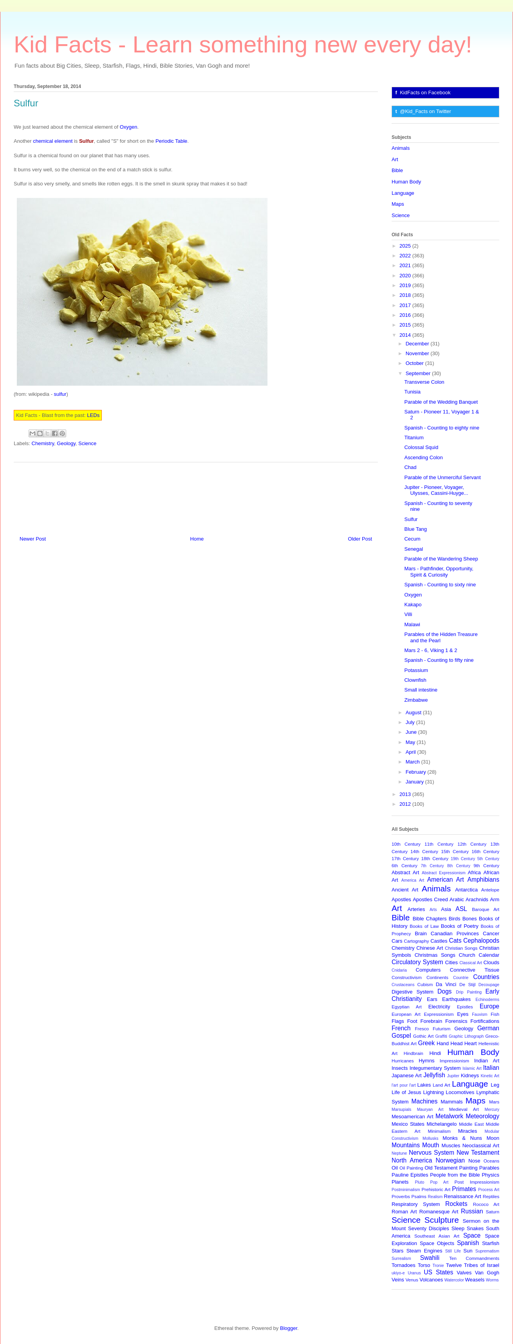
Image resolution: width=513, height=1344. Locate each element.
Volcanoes (431, 1280)
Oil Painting (411, 1167)
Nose (474, 1161)
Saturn (492, 1211)
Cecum (412, 539)
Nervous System (431, 1152)
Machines (425, 1101)
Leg (495, 1085)
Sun (467, 1251)
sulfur (60, 394)
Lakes (424, 1085)
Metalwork (449, 1116)
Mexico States (408, 1124)
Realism (435, 1197)
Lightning (433, 1092)
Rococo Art (486, 1204)
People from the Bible (455, 1175)
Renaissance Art (462, 1196)
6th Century (404, 865)
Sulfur (410, 519)
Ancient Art (405, 890)
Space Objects (437, 1243)
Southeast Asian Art (436, 1235)
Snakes (475, 1228)
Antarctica (466, 890)
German (488, 1028)
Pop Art (439, 1182)
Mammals (451, 1102)
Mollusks (430, 1138)
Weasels (475, 1280)
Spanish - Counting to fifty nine (438, 660)
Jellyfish (434, 1075)
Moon (492, 1138)
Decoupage (489, 985)
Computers (428, 970)
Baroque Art (485, 909)
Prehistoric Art (436, 1189)
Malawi (412, 624)
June (412, 732)
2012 (405, 804)
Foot (412, 1021)
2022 (405, 256)
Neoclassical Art (480, 1145)
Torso (424, 1265)
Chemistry (43, 443)
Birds (455, 919)
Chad (410, 467)
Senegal (413, 549)
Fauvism (479, 1014)
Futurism (441, 1028)
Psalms (419, 1196)
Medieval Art (464, 1109)
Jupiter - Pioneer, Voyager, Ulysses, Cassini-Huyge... (436, 490)
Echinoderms (487, 999)
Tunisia (412, 392)
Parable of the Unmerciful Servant (442, 477)
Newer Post (33, 539)
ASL (461, 909)
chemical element (52, 141)
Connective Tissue (474, 970)
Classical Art (470, 963)
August (414, 712)
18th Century (434, 858)
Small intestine (420, 690)
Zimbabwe (416, 700)
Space (471, 1235)
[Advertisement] (195, 496)
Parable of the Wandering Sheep (441, 559)
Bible (397, 170)
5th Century (488, 859)
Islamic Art (472, 1068)
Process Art (488, 1190)
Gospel (401, 1035)
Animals (401, 148)
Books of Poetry (460, 926)
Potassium (416, 670)
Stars (397, 1251)
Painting (468, 1168)
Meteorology (482, 1116)
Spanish (468, 1243)
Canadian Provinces (455, 933)
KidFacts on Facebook (425, 92)
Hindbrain (413, 1053)
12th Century (471, 843)
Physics (490, 1175)
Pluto (419, 1182)
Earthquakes (456, 999)
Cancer (491, 933)
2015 (405, 325)
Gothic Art (423, 1036)
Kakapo (412, 604)
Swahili (429, 1257)
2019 (405, 285)
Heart (470, 1043)
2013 (405, 794)
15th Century (455, 851)
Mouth (430, 1145)
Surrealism (401, 1258)
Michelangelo (442, 1124)
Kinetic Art (489, 1076)
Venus (411, 1279)
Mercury (492, 1109)
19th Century (463, 859)
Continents (437, 977)
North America (412, 1160)
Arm (494, 899)
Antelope (490, 889)
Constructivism (407, 977)
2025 (405, 246)
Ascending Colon (423, 457)
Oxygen (128, 127)
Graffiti (441, 1036)
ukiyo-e (398, 1273)
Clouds (491, 962)
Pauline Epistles (410, 1175)
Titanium (413, 437)
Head (456, 1043)
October (415, 363)
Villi (408, 614)
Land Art (441, 1084)
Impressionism (454, 1060)
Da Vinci (446, 984)
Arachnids (477, 899)
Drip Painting (469, 992)
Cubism (425, 984)
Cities (451, 962)
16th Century (485, 851)
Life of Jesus (406, 1092)
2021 (405, 265)
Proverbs (401, 1196)
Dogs (444, 991)
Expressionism (438, 1014)
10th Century (406, 843)
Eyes (462, 1014)
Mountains (406, 1145)
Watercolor (454, 1280)
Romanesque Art (439, 1212)
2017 (405, 305)
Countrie (460, 978)
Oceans (491, 1160)
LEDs (93, 415)
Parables (489, 1168)
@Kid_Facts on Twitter (425, 111)
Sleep (458, 1228)
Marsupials (401, 1109)
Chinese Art (429, 948)
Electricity (439, 1007)
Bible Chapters (430, 919)
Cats (455, 940)
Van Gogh (487, 1273)
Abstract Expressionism (444, 873)
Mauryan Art (430, 1109)
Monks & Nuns (462, 1138)
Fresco (422, 1028)
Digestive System (413, 992)
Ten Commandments (474, 1258)
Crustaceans (403, 985)
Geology (66, 443)
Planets (400, 1182)
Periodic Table (171, 141)
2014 (405, 335)
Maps (398, 204)
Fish (495, 1014)
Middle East (471, 1124)
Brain (420, 933)
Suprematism (487, 1251)
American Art (445, 879)
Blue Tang (415, 529)
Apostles (401, 899)
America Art (412, 880)
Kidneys (470, 1075)
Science (87, 443)
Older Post (360, 539)
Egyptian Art (407, 1006)
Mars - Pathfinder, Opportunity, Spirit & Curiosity (438, 572)
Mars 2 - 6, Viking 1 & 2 (430, 650)
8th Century (458, 866)
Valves (464, 1273)
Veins (398, 1280)
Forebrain (432, 1021)
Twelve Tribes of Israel (472, 1265)
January (415, 782)
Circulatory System (417, 962)
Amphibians (483, 879)
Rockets (456, 1203)
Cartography (416, 940)
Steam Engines (424, 1251)
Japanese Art (407, 1075)
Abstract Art (405, 872)
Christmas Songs (435, 955)
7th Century (432, 866)
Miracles (467, 1131)
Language (403, 193)
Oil (395, 1168)
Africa (474, 872)
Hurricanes (403, 1060)
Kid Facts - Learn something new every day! (243, 44)
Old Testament (440, 1168)
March (413, 762)
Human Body (406, 182)
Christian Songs (461, 948)
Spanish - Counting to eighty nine (441, 428)
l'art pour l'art (404, 1085)
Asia (446, 909)
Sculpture (441, 1219)
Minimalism (439, 1131)
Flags (398, 1021)
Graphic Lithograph (466, 1036)
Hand (443, 1043)
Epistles (465, 1006)
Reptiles (491, 1196)
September (419, 373)
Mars (494, 1101)
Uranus (414, 1273)
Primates (464, 1189)
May (411, 742)
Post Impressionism (477, 1181)
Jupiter (453, 1076)
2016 (405, 315)
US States (438, 1272)
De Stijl (467, 984)
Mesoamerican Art (413, 1116)
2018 (405, 295)
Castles (438, 941)
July (411, 722)
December (418, 344)
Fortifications (484, 1021)
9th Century (486, 865)
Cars (397, 941)
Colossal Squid (421, 447)
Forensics (456, 1021)
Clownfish (415, 680)
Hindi (435, 1053)
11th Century (438, 843)
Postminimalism (406, 1190)
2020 (405, 276)
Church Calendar (479, 955)
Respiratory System (416, 1204)
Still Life (453, 1251)
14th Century (424, 851)
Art (395, 159)
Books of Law (424, 926)
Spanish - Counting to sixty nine (440, 585)
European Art (406, 1014)
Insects (400, 1068)
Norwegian (450, 1160)
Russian (472, 1211)
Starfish (490, 1243)
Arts (433, 909)
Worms (492, 1280)
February (417, 772)
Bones (469, 919)
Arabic (457, 899)
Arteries (416, 909)
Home (197, 539)
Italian (491, 1067)
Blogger (288, 1328)
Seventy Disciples (428, 1228)
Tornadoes (403, 1265)
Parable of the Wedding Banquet (441, 402)
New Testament (478, 1152)
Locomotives (460, 1092)
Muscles (451, 1145)
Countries (486, 977)
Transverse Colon (424, 382)
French (401, 1028)
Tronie (438, 1265)
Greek (426, 1043)
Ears (432, 999)
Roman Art (404, 1212)
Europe (489, 1006)
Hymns (426, 1061)
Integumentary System (435, 1068)
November (418, 353)
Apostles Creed (430, 899)
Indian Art (486, 1061)
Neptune (399, 1153)
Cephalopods (481, 940)
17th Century (405, 858)
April (411, 752)
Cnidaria (399, 970)
